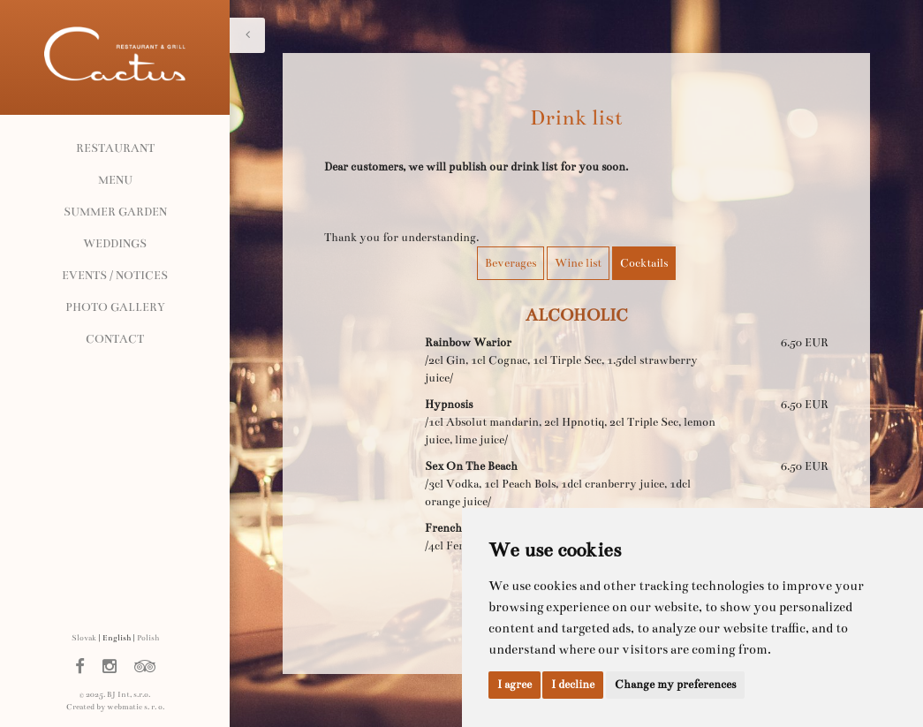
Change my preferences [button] (675, 685)
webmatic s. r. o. (135, 706)
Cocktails (644, 263)
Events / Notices (115, 276)
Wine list (578, 263)
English (116, 637)
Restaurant (115, 148)
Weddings (115, 244)
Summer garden (115, 212)
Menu (115, 180)
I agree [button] (514, 685)
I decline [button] (572, 685)
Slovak (84, 637)
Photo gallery (115, 307)
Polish (148, 637)
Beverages (510, 263)
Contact (115, 339)
